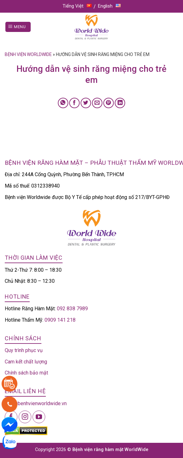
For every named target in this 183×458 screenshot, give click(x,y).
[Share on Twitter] (86, 103)
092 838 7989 (72, 309)
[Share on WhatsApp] (63, 103)
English (109, 6)
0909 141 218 (60, 320)
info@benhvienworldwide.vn (36, 403)
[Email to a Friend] (97, 103)
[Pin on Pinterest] (108, 103)
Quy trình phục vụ (24, 350)
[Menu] (18, 27)
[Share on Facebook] (74, 103)
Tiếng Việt (77, 6)
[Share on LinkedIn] (120, 103)
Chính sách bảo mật (26, 373)
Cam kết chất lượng (26, 362)
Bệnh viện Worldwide (28, 54)
